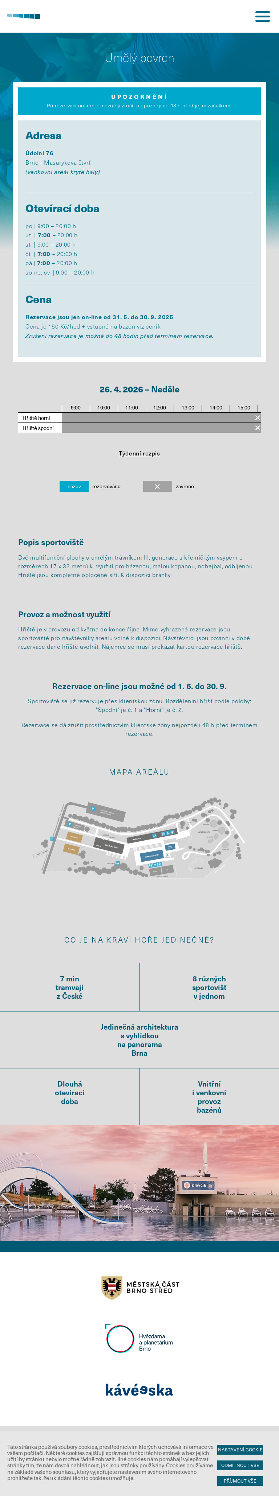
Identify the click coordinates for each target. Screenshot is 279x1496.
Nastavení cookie (240, 1449)
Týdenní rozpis (139, 453)
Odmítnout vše (240, 1465)
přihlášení (235, 16)
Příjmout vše (240, 1481)
